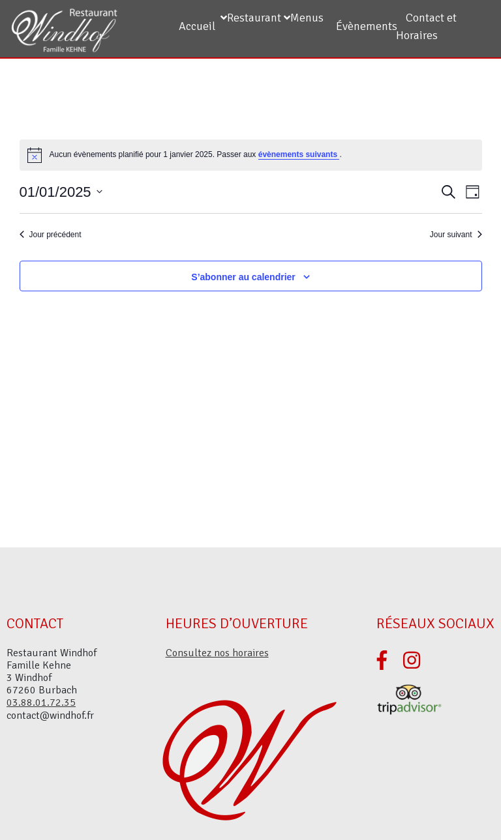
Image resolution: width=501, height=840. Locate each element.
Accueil (197, 26)
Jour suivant (456, 234)
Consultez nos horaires (217, 652)
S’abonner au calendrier (243, 277)
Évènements (366, 26)
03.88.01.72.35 (41, 702)
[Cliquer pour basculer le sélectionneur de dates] (61, 192)
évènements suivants (299, 154)
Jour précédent (51, 234)
